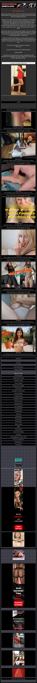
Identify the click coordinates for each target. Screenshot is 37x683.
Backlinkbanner (18, 442)
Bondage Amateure (18, 398)
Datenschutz (18, 444)
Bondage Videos (18, 396)
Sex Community (18, 406)
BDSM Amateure (18, 401)
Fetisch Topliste (18, 383)
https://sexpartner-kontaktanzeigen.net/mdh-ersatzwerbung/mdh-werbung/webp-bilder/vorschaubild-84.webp (18, 210)
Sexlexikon (18, 434)
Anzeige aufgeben (18, 369)
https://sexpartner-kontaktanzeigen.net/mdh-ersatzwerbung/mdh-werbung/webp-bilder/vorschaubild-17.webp (18, 339)
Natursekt (18, 414)
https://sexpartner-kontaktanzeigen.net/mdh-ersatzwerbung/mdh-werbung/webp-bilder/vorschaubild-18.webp (18, 306)
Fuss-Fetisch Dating (18, 432)
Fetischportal (18, 419)
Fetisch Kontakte (18, 393)
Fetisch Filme (18, 421)
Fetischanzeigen (19, 375)
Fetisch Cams (18, 429)
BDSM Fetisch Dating (18, 378)
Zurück (18, 102)
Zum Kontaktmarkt (18, 367)
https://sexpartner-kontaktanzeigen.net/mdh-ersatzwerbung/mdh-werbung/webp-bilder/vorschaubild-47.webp (18, 177)
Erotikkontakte (18, 411)
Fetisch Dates (18, 388)
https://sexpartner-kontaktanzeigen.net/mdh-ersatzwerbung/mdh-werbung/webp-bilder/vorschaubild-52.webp (18, 145)
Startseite (18, 363)
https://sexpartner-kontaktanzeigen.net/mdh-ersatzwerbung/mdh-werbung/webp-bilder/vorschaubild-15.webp (18, 274)
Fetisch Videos (18, 424)
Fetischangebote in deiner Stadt (18, 437)
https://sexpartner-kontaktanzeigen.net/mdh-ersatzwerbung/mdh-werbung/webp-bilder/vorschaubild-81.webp (18, 119)
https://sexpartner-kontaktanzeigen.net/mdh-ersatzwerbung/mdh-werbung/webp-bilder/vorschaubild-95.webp (18, 242)
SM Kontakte (18, 416)
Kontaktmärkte (18, 408)
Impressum (18, 358)
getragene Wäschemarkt (18, 391)
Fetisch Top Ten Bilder (18, 385)
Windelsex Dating (18, 380)
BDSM (18, 426)
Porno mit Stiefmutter (18, 439)
